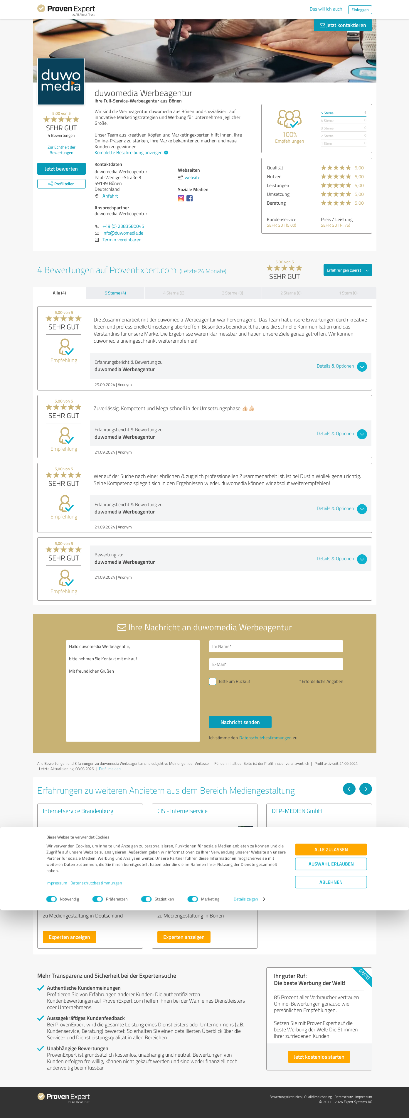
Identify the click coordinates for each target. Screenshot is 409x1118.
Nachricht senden (240, 722)
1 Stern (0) (348, 293)
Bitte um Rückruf (234, 681)
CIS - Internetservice (182, 810)
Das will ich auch (326, 9)
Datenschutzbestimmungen (96, 1090)
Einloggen (360, 9)
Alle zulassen (331, 1057)
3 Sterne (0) (232, 293)
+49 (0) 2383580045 (123, 226)
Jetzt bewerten (61, 168)
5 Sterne (327, 112)
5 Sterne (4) (115, 293)
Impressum (57, 1090)
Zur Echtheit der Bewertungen (61, 149)
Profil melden (110, 768)
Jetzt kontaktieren (343, 25)
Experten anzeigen (69, 937)
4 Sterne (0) (173, 293)
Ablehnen (331, 1090)
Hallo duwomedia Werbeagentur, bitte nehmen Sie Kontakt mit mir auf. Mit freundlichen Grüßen (133, 691)
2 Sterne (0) (291, 293)
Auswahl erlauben (331, 1071)
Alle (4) (59, 292)
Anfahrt (110, 196)
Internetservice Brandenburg (78, 810)
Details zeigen (246, 1107)
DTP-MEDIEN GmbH (297, 810)
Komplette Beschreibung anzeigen (130, 152)
